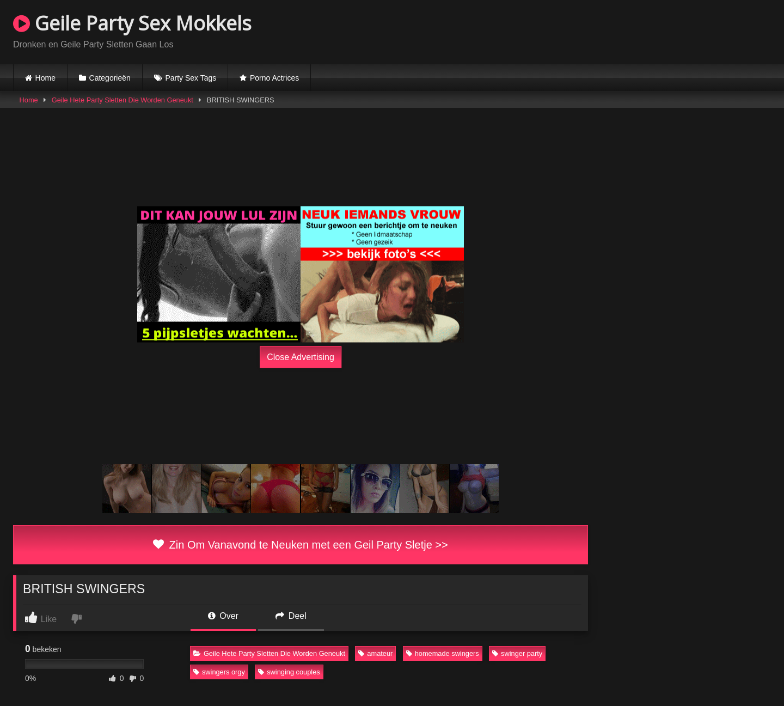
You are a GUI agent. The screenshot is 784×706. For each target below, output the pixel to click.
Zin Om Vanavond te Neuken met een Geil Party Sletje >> (300, 545)
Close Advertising (300, 357)
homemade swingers (442, 653)
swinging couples (289, 672)
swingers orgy (219, 672)
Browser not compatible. (643, 30)
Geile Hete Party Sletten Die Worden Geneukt (122, 100)
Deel (290, 615)
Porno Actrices (274, 78)
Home (45, 78)
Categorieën (110, 78)
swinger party (517, 653)
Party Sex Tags (190, 78)
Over (223, 615)
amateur (375, 653)
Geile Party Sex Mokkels (132, 23)
